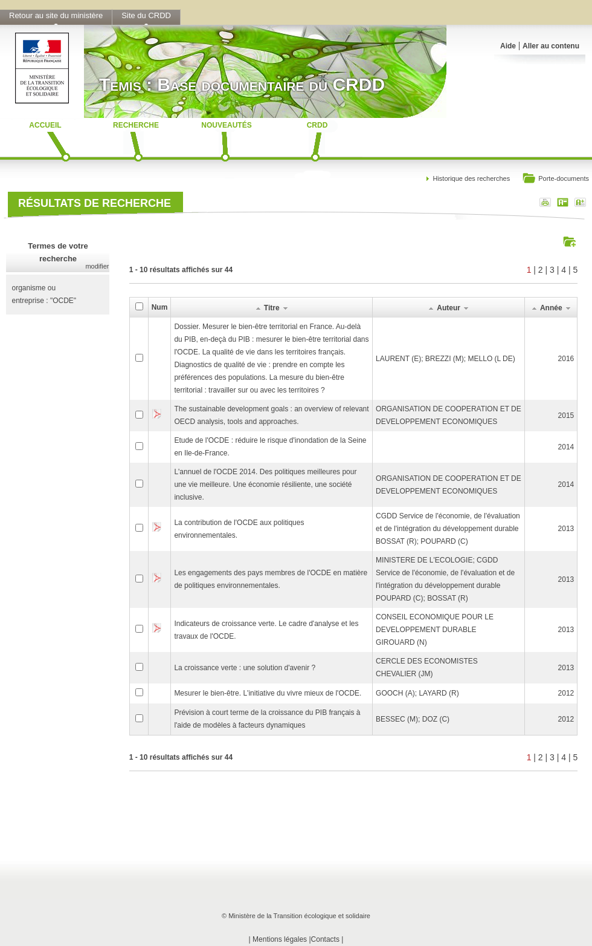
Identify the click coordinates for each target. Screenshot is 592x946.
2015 (566, 415)
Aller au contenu (551, 46)
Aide (508, 46)
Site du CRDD (146, 15)
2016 (566, 358)
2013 (566, 528)
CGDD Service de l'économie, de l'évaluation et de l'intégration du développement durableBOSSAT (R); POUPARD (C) (448, 529)
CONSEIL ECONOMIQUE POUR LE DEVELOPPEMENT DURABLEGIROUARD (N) (435, 630)
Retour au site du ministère (56, 15)
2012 (566, 693)
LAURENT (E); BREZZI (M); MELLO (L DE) (445, 358)
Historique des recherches (471, 178)
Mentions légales (280, 939)
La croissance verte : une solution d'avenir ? (244, 668)
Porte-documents (555, 179)
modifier (97, 266)
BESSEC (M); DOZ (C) (412, 719)
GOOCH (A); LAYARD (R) (417, 693)
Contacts (325, 939)
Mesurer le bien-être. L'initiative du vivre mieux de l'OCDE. (267, 693)
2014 (566, 447)
